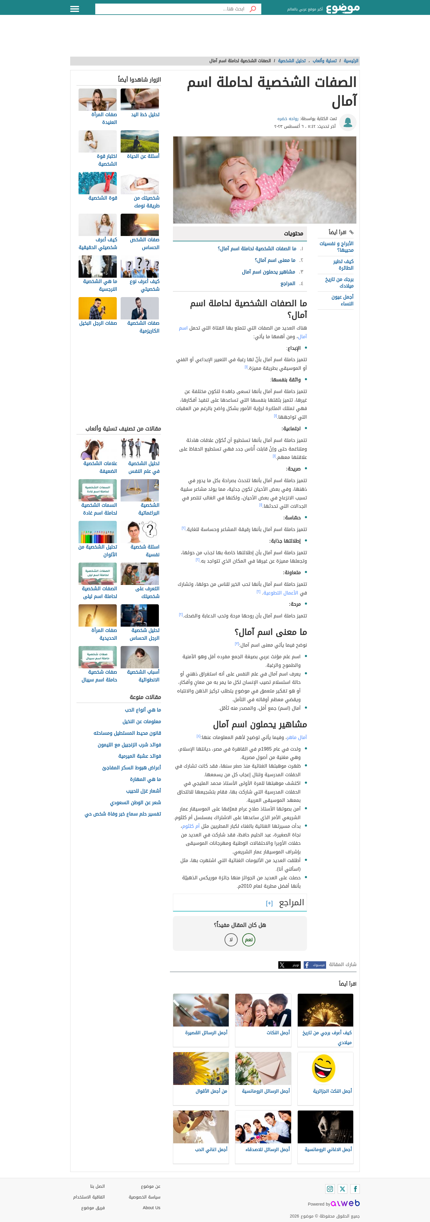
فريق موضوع (93, 1208)
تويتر (296, 965)
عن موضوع (150, 1186)
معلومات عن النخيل (141, 722)
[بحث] (253, 9)
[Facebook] (355, 1189)
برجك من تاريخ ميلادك (339, 283)
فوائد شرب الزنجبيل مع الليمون (129, 745)
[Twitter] (342, 1189)
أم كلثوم (191, 826)
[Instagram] (330, 1189)
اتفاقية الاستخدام (89, 1197)
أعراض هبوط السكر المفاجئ (131, 768)
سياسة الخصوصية (144, 1197)
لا (231, 939)
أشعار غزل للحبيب (143, 791)
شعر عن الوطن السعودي (135, 803)
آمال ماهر (297, 737)
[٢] (184, 528)
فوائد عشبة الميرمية (139, 756)
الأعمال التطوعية (280, 592)
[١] (246, 367)
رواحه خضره (288, 119)
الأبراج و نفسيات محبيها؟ (337, 247)
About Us (151, 1208)
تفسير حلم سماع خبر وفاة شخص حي (123, 814)
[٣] (237, 643)
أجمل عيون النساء (342, 300)
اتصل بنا (97, 1186)
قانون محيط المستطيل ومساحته (127, 733)
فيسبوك (319, 965)
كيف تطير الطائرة (343, 265)
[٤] (199, 736)
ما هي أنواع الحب (143, 710)
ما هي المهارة (145, 779)
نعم (249, 939)
